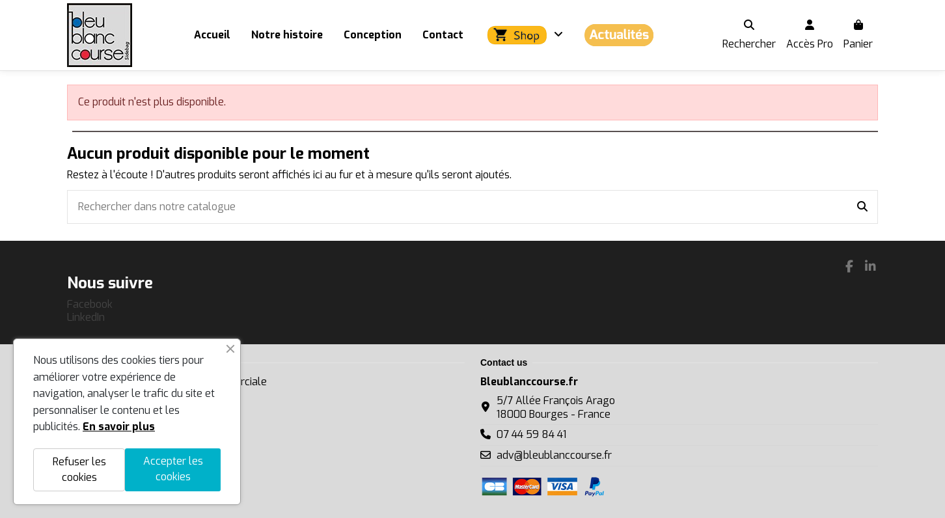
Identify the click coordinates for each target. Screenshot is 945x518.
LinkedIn (86, 317)
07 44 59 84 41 (531, 434)
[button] (523, 35)
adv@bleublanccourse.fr (554, 455)
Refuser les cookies (79, 469)
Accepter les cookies (173, 469)
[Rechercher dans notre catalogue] (862, 207)
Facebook (90, 304)
